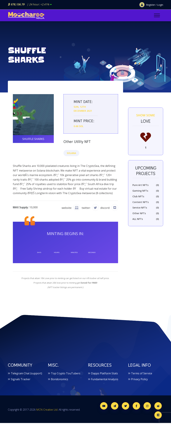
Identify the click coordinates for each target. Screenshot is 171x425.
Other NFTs (145, 216)
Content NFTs (145, 204)
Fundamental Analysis (104, 381)
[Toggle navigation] (157, 15)
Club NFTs (145, 199)
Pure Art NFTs (145, 187)
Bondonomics (59, 381)
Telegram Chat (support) (26, 375)
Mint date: (83, 103)
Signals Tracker (20, 381)
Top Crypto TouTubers (65, 375)
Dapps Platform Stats (104, 375)
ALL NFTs (145, 221)
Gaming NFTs (145, 193)
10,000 (33, 209)
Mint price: (83, 122)
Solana (71, 154)
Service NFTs (145, 210)
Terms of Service (141, 375)
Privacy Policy (139, 381)
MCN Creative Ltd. (47, 411)
